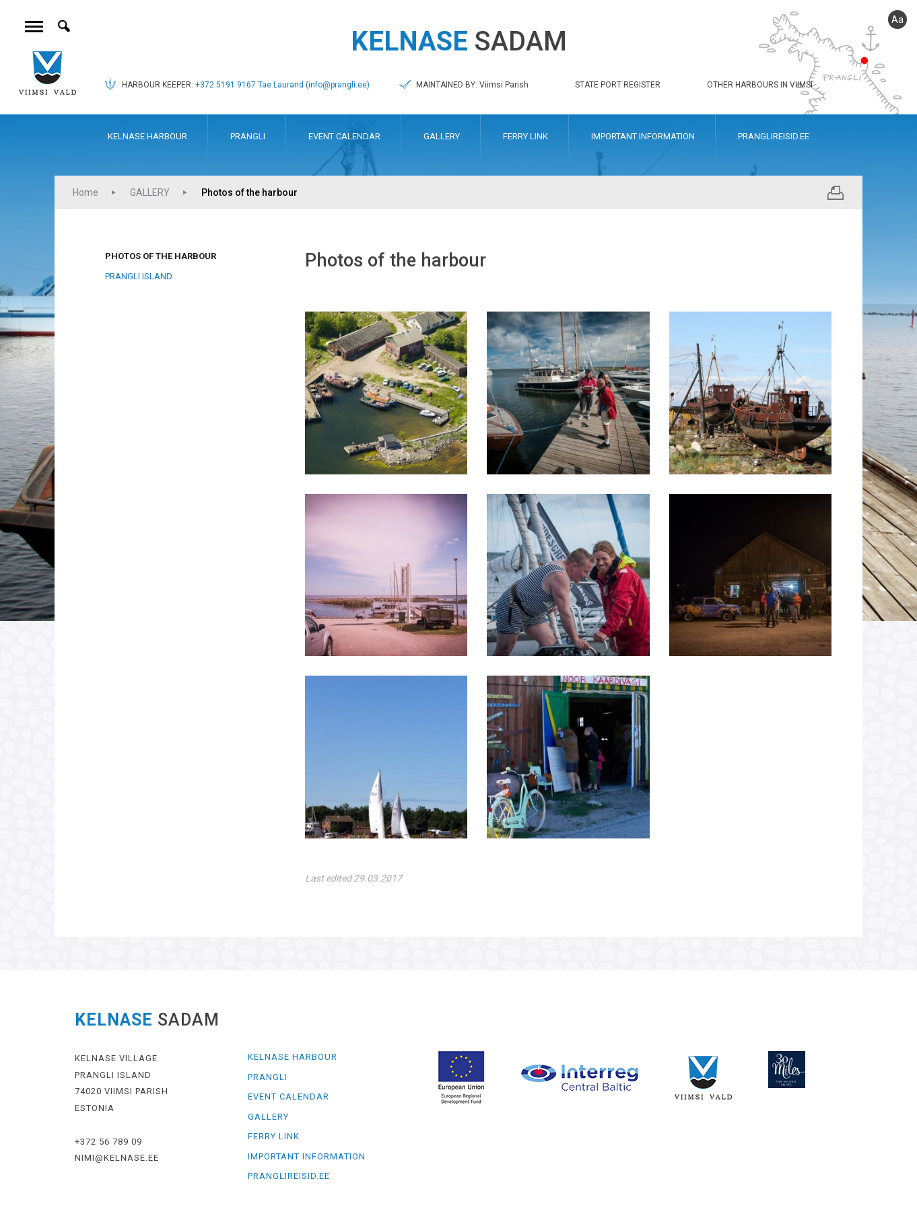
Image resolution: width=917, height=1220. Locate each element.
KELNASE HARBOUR (147, 136)
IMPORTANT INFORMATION (643, 136)
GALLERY (441, 136)
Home (85, 192)
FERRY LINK (525, 136)
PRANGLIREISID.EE (773, 136)
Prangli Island (138, 276)
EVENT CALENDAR (344, 136)
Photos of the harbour (249, 192)
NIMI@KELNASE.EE (117, 1158)
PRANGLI (247, 136)
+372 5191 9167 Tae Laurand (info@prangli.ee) (282, 84)
